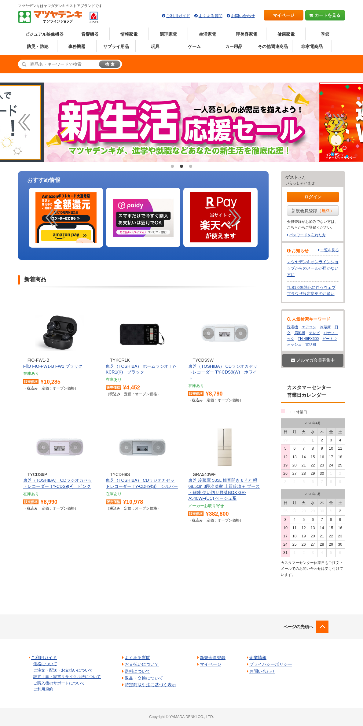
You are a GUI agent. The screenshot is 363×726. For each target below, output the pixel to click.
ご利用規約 (43, 689)
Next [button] (339, 122)
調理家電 (168, 34)
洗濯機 (292, 327)
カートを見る (325, 15)
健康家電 (286, 34)
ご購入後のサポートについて (59, 683)
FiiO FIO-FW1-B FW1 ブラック (52, 366)
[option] (66, 218)
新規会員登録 (313, 210)
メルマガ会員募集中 (313, 360)
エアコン (309, 327)
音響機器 (89, 34)
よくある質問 (210, 15)
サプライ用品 (116, 46)
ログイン (312, 196)
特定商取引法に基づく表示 (150, 684)
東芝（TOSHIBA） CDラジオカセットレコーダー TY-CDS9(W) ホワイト (222, 372)
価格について (45, 664)
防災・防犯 (37, 46)
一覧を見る (330, 250)
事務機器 (76, 46)
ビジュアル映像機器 (44, 34)
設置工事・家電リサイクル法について (67, 676)
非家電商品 (312, 46)
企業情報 (257, 657)
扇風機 (299, 333)
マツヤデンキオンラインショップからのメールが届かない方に (313, 268)
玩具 (155, 46)
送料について (137, 671)
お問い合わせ (243, 15)
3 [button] (191, 167)
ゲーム (194, 46)
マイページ (283, 15)
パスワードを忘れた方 (307, 235)
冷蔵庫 (325, 327)
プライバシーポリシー (270, 664)
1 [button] (172, 167)
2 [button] (181, 167)
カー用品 (233, 46)
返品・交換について (144, 678)
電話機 (310, 344)
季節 (325, 34)
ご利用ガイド (178, 15)
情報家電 (129, 34)
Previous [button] (24, 122)
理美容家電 (246, 34)
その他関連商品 (273, 46)
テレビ (314, 333)
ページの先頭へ (298, 626)
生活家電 (207, 34)
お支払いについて (142, 664)
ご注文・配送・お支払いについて (63, 670)
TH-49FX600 (308, 339)
